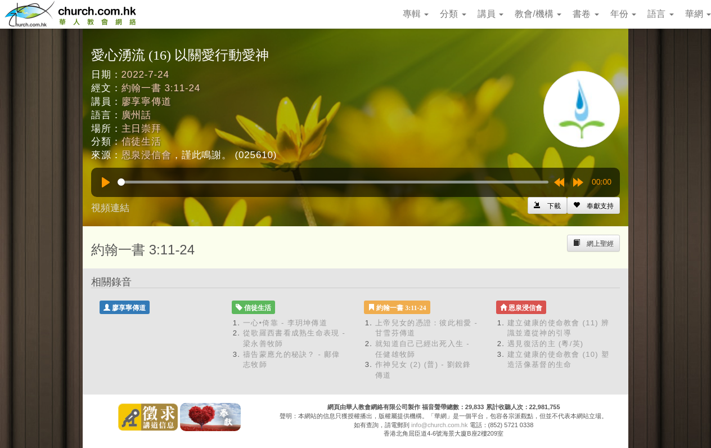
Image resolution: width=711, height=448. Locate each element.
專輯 (416, 14)
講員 (490, 14)
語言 (660, 14)
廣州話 (137, 115)
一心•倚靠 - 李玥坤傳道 (285, 323)
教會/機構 (538, 14)
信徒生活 (141, 141)
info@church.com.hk (439, 425)
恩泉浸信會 (147, 155)
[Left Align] (593, 205)
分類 (453, 14)
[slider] (333, 182)
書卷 (585, 14)
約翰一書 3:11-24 (161, 88)
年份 (623, 14)
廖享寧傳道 (147, 101)
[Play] (106, 182)
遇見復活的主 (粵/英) (545, 343)
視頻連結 (110, 208)
